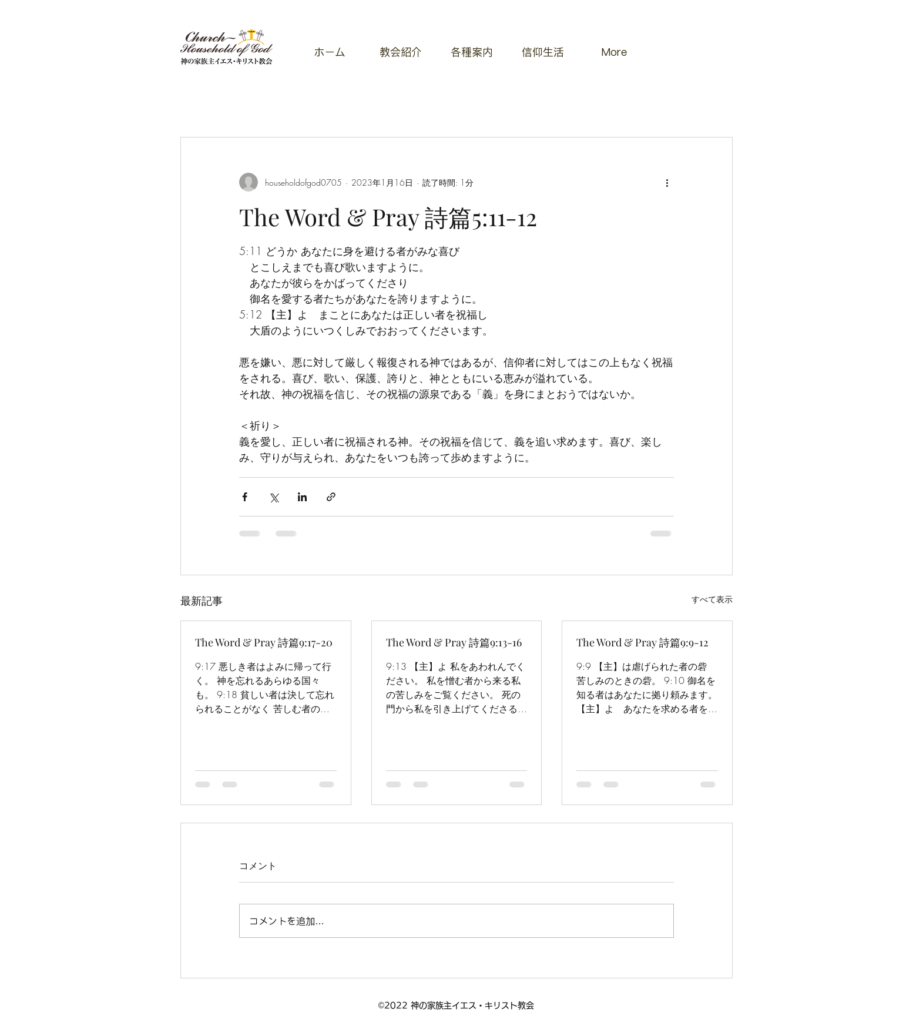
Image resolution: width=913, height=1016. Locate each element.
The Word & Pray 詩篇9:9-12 (642, 642)
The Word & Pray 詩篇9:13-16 (454, 642)
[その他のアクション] (667, 182)
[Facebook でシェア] (244, 496)
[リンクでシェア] (331, 496)
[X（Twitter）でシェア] (273, 496)
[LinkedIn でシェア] (302, 496)
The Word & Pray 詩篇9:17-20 (264, 642)
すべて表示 (712, 599)
